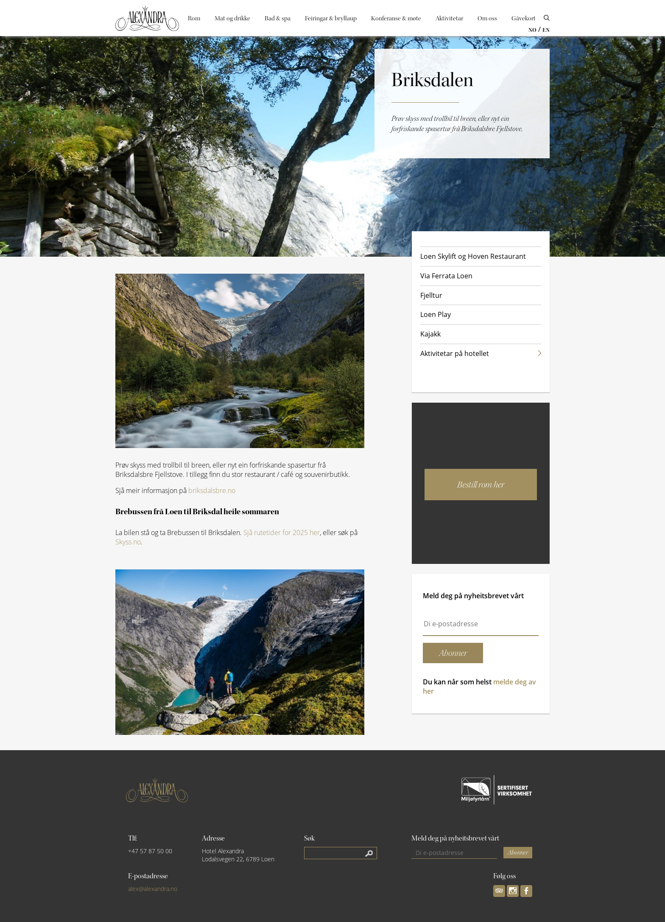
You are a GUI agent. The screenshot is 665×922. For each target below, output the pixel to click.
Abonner (518, 853)
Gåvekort (523, 18)
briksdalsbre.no (211, 490)
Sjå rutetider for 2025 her (281, 532)
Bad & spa (278, 18)
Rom (194, 18)
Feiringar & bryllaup (331, 18)
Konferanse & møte (396, 18)
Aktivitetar (449, 18)
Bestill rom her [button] (480, 484)
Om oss (487, 18)
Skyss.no (128, 541)
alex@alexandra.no (152, 889)
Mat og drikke (232, 18)
